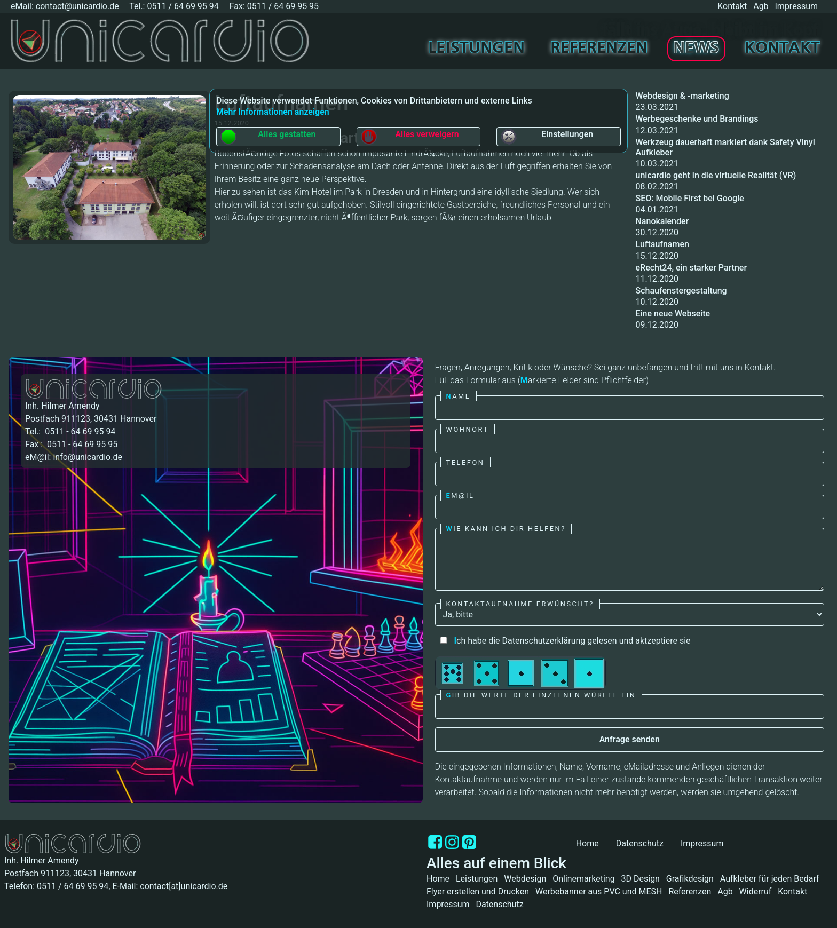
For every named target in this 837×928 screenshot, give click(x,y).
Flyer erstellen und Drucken (478, 891)
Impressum (796, 6)
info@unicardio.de (87, 457)
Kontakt (732, 6)
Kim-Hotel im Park (328, 192)
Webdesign (525, 879)
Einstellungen (546, 136)
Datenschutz (640, 843)
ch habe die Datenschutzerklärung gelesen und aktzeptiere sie (563, 641)
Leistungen (476, 49)
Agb (760, 6)
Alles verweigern (409, 136)
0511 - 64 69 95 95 (81, 444)
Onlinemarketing (583, 879)
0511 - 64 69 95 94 (79, 431)
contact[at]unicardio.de (183, 886)
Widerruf (755, 891)
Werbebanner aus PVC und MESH (598, 891)
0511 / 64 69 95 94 (182, 6)
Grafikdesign (690, 879)
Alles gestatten (267, 136)
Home (438, 879)
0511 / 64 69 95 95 (283, 6)
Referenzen (599, 49)
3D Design (640, 879)
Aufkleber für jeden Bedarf (769, 879)
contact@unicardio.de (77, 6)
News (696, 49)
